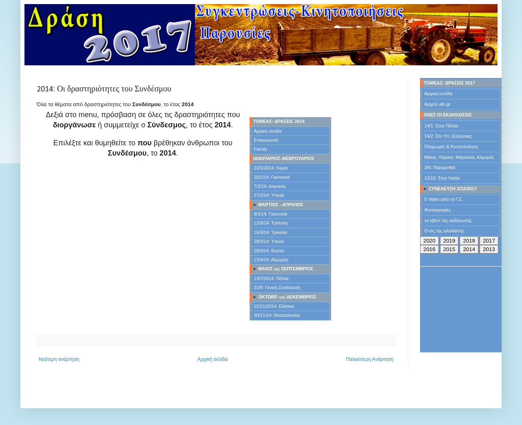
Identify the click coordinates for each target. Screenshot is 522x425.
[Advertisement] (142, 233)
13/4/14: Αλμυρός (271, 259)
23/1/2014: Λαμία (271, 167)
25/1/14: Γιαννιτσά (272, 177)
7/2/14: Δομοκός (270, 186)
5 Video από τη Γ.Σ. (444, 199)
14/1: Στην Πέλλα (441, 125)
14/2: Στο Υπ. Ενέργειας (448, 136)
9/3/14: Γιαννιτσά (270, 213)
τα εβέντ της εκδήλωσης (448, 220)
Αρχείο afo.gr (438, 104)
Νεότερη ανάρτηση (59, 359)
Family (260, 149)
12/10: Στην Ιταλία (442, 178)
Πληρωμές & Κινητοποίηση (451, 146)
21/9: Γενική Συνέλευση (277, 287)
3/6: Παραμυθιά (440, 167)
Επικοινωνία (266, 140)
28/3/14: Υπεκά (269, 241)
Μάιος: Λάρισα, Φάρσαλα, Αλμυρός (459, 157)
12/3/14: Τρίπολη (271, 222)
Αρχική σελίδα (268, 131)
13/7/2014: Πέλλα (271, 278)
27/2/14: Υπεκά (269, 195)
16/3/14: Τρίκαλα (270, 232)
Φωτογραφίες (438, 209)
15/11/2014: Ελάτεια (274, 306)
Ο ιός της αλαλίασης (444, 230)
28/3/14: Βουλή (269, 250)
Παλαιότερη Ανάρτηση (370, 359)
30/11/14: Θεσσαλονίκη (277, 315)
